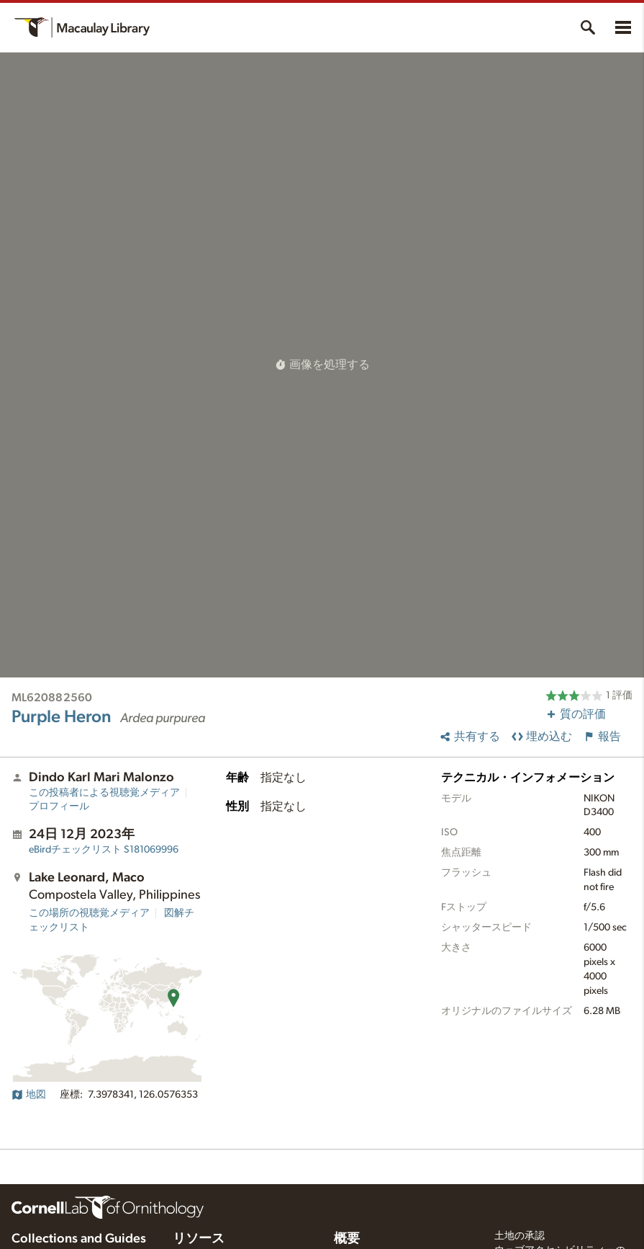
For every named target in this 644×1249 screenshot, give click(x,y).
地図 (29, 1095)
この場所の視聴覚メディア (89, 913)
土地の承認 (519, 1236)
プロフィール (59, 806)
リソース (199, 1238)
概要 (347, 1238)
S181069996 (103, 850)
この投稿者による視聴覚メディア (104, 793)
